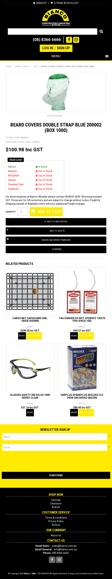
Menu (56, 56)
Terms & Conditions (56, 517)
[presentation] (29, 461)
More (22, 336)
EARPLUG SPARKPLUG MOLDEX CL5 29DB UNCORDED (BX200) (82, 396)
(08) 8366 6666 (47, 39)
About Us (56, 535)
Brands (56, 507)
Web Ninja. (99, 573)
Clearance (56, 503)
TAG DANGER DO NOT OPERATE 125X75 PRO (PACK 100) (82, 319)
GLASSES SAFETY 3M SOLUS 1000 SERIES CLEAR (30, 396)
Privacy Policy (56, 521)
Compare (57, 249)
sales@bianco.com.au (64, 545)
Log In (47, 48)
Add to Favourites (57, 221)
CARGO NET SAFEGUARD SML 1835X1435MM (29, 319)
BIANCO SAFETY (22, 66)
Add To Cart (34, 336)
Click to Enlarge (54, 115)
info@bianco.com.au (65, 549)
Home (8, 66)
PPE (35, 66)
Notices (56, 524)
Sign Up (63, 48)
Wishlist (41, 3)
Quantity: (11, 212)
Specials (56, 500)
